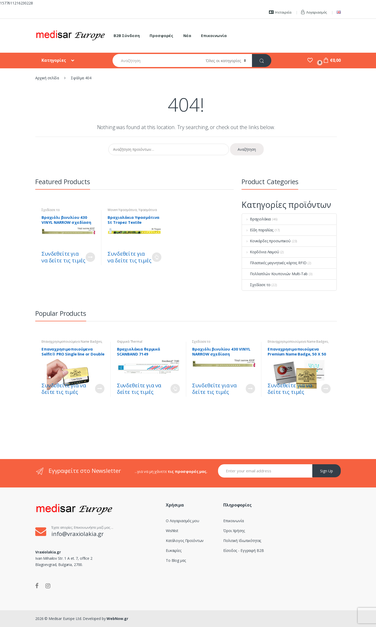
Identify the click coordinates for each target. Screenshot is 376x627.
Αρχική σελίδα (47, 77)
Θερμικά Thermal (129, 341)
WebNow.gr (117, 618)
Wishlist (172, 530)
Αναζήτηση (247, 149)
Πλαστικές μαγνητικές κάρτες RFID (274, 262)
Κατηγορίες (54, 60)
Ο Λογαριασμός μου (182, 520)
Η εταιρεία (280, 12)
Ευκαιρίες (173, 550)
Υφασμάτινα (147, 210)
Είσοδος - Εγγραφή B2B (243, 550)
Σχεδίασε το (51, 210)
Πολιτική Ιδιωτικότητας (242, 540)
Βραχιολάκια (256, 218)
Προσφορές (161, 35)
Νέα (187, 35)
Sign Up (326, 470)
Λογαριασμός (314, 12)
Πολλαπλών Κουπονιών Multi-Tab (275, 273)
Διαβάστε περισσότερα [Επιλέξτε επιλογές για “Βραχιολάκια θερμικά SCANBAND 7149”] (175, 388)
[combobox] (156, 60)
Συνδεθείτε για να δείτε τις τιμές (63, 257)
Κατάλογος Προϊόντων (185, 540)
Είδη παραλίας (257, 229)
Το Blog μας (176, 560)
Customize (90, 257)
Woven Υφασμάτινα (122, 210)
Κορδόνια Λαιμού (260, 251)
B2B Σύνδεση (126, 35)
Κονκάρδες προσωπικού (266, 240)
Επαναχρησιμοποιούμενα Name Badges (72, 341)
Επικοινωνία (213, 35)
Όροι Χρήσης (234, 530)
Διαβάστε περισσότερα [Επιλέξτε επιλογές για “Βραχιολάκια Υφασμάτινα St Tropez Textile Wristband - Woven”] (156, 257)
